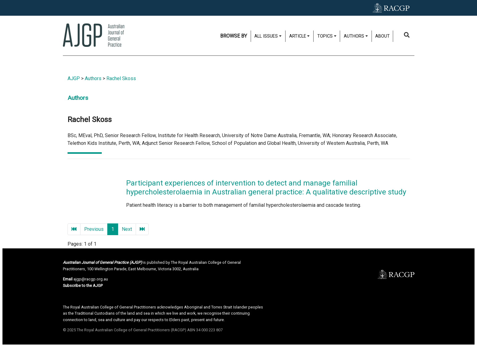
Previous (94, 229)
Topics (325, 36)
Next (127, 229)
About (382, 36)
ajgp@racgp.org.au (90, 279)
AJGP (74, 78)
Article (297, 36)
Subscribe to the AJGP (83, 285)
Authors (354, 36)
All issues (266, 36)
